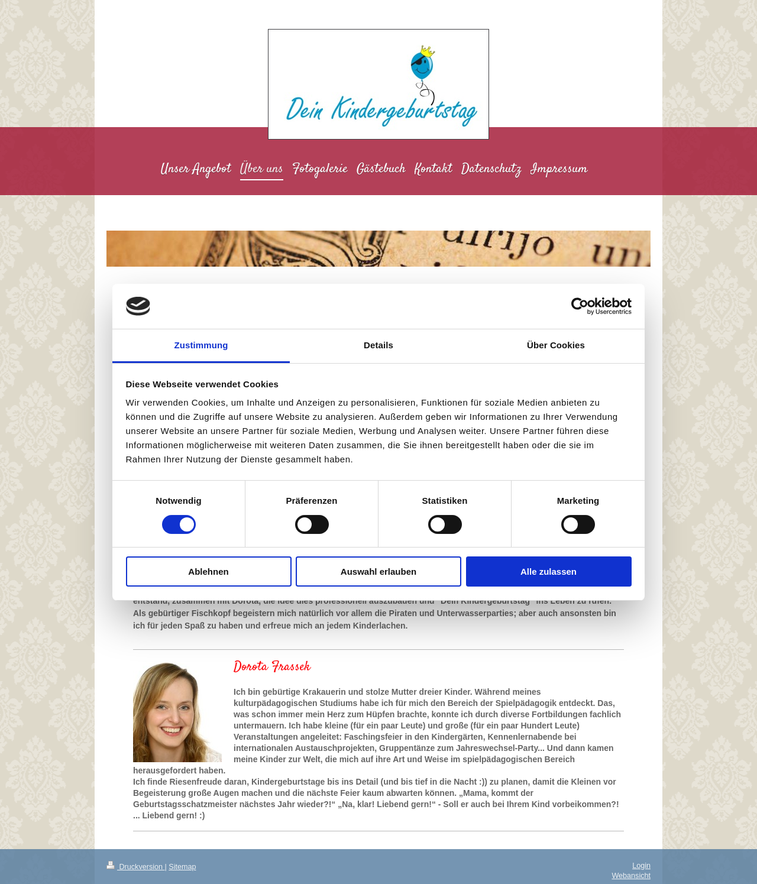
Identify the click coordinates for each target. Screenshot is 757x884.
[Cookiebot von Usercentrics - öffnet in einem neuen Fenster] (580, 306)
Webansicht (631, 876)
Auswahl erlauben (378, 571)
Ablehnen (208, 571)
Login (641, 866)
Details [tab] (378, 345)
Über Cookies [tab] (556, 345)
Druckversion (135, 867)
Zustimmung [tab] (201, 345)
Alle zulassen (548, 571)
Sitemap (182, 867)
